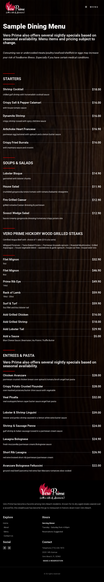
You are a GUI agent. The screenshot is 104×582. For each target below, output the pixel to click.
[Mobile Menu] (92, 7)
